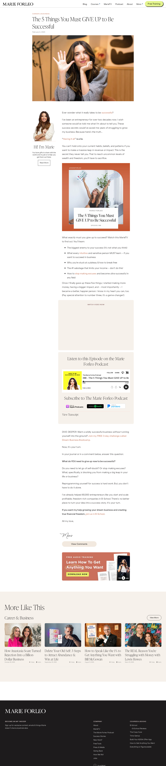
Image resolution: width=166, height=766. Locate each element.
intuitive (83, 253)
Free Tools (97, 743)
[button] (95, 4)
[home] (18, 4)
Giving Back (98, 750)
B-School (133, 725)
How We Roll (98, 754)
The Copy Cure (136, 732)
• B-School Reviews (138, 728)
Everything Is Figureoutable (140, 746)
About (95, 725)
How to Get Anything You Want (142, 743)
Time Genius (135, 735)
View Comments (79, 543)
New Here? (97, 739)
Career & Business (41, 14)
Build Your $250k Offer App (141, 739)
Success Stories (99, 736)
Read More (44, 162)
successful (107, 112)
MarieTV (96, 729)
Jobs (95, 758)
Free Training (154, 3)
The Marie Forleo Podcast (103, 732)
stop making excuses (85, 273)
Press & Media (99, 747)
